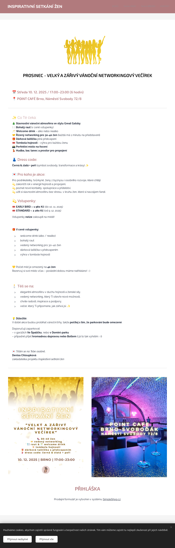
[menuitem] (154, 7)
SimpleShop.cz (112, 499)
